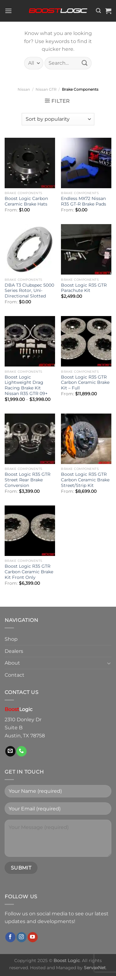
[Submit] (84, 63)
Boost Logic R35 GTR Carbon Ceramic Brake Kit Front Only (29, 571)
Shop (11, 639)
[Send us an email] (10, 751)
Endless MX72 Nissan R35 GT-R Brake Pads (83, 201)
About (12, 663)
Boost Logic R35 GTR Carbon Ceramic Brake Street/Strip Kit (85, 480)
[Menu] (8, 10)
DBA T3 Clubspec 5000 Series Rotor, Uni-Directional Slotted (29, 290)
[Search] (98, 11)
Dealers (14, 651)
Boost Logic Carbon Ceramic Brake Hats (26, 201)
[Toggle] (108, 663)
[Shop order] (58, 119)
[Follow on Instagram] (21, 937)
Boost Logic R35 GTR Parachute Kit (84, 288)
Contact (14, 675)
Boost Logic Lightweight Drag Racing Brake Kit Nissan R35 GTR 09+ (26, 385)
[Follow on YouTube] (33, 937)
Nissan (24, 89)
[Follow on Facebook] (10, 937)
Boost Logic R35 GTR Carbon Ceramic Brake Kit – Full (85, 382)
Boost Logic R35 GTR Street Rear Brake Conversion (27, 480)
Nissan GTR (46, 89)
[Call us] (21, 751)
